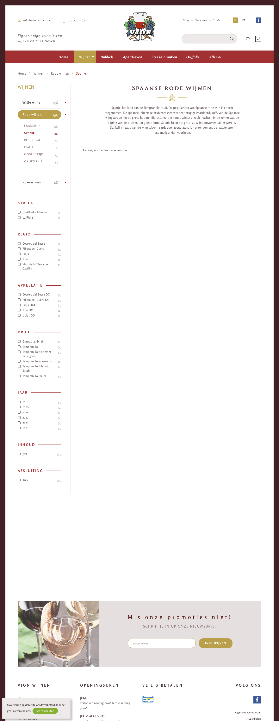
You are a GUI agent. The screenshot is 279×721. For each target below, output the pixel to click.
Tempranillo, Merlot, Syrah (39, 368)
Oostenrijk (41, 155)
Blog (186, 20)
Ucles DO (39, 315)
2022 (39, 417)
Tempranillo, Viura (39, 376)
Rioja (39, 254)
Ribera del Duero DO (39, 300)
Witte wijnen (40, 102)
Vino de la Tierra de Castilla (39, 266)
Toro (39, 259)
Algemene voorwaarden (248, 712)
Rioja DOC (39, 305)
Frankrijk (41, 126)
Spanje (81, 73)
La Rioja (39, 218)
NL (235, 20)
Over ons (201, 20)
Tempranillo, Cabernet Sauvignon (39, 354)
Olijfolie (193, 57)
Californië (41, 162)
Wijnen (85, 57)
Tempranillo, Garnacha (39, 361)
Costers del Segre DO (39, 294)
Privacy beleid (253, 719)
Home (63, 57)
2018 (39, 402)
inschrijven (215, 643)
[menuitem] (63, 57)
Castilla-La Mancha (39, 212)
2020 (39, 407)
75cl (39, 454)
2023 (39, 423)
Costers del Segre (39, 244)
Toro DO (39, 310)
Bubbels (107, 57)
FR (243, 20)
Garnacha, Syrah (39, 341)
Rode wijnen (60, 73)
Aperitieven (132, 57)
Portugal (41, 140)
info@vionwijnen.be (37, 20)
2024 (39, 428)
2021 (39, 412)
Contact (218, 20)
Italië (41, 148)
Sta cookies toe (45, 710)
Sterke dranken (164, 57)
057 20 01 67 (76, 20)
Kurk (39, 480)
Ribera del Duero (39, 249)
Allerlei (215, 57)
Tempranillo (39, 347)
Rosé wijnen (40, 182)
